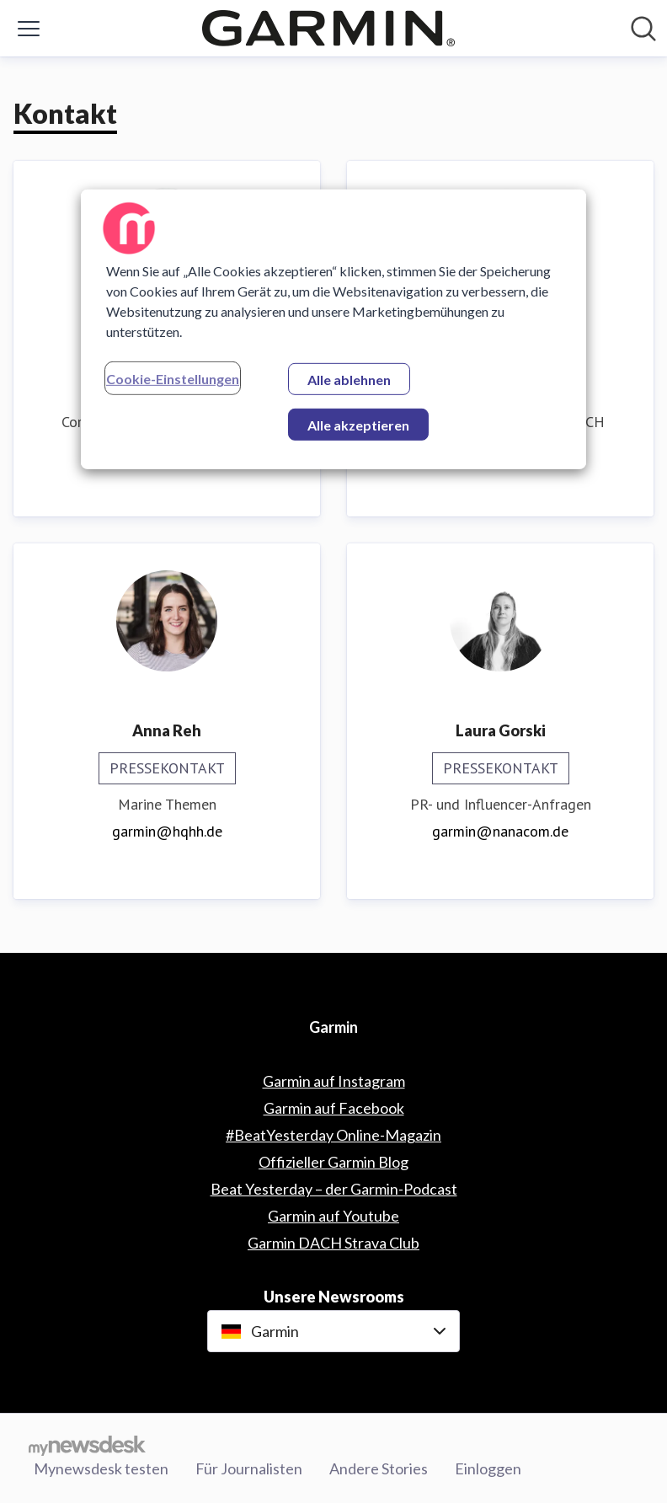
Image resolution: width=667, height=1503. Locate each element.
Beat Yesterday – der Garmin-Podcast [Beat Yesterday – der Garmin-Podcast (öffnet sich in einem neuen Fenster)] (334, 1188)
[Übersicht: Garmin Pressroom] (328, 28)
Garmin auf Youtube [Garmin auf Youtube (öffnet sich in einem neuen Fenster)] (333, 1215)
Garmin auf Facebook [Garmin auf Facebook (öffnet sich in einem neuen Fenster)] (334, 1108)
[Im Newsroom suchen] (643, 28)
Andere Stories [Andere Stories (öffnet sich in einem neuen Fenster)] (378, 1468)
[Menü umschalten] (28, 28)
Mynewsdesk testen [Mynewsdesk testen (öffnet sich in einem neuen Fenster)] (101, 1468)
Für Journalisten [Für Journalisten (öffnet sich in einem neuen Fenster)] (248, 1468)
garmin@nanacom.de (500, 831)
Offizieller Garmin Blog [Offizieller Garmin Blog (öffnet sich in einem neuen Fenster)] (333, 1162)
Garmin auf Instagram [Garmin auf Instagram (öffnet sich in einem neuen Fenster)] (334, 1081)
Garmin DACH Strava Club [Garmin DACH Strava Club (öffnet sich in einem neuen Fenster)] (333, 1242)
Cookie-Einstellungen (172, 378)
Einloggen (488, 1468)
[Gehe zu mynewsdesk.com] (87, 1445)
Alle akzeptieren (358, 424)
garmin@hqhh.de (167, 831)
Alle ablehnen (349, 379)
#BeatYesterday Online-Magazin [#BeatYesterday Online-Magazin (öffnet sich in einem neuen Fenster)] (333, 1135)
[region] (333, 328)
